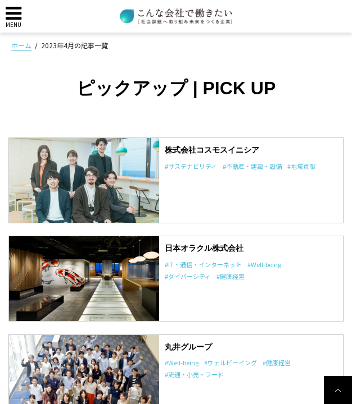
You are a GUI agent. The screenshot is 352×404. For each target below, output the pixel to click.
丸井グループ (188, 346)
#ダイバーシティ (188, 276)
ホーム (21, 45)
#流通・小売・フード (194, 374)
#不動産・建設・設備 (252, 166)
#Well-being (264, 264)
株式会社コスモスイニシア (212, 149)
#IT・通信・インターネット (203, 264)
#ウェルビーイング (230, 362)
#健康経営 (230, 276)
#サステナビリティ (191, 166)
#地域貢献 (301, 166)
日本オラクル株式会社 (204, 248)
